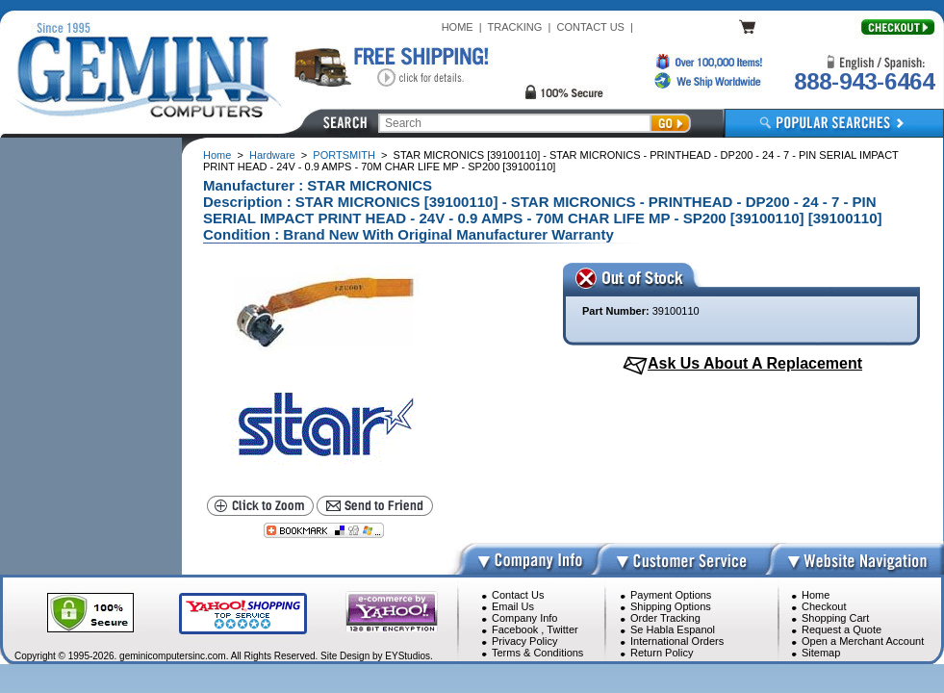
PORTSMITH (344, 155)
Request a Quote (841, 629)
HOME (457, 27)
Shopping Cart (835, 618)
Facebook (515, 629)
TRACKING (515, 27)
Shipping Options (670, 606)
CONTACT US (590, 27)
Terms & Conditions (537, 652)
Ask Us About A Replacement (755, 363)
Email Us (513, 606)
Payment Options (670, 595)
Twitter (562, 629)
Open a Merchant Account (863, 641)
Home (217, 155)
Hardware (272, 155)
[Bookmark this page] (323, 530)
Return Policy (661, 652)
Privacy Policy (524, 641)
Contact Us (518, 595)
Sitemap (821, 652)
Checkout (824, 606)
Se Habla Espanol (672, 629)
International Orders (677, 641)
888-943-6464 (864, 81)
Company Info (524, 618)
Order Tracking (665, 618)
